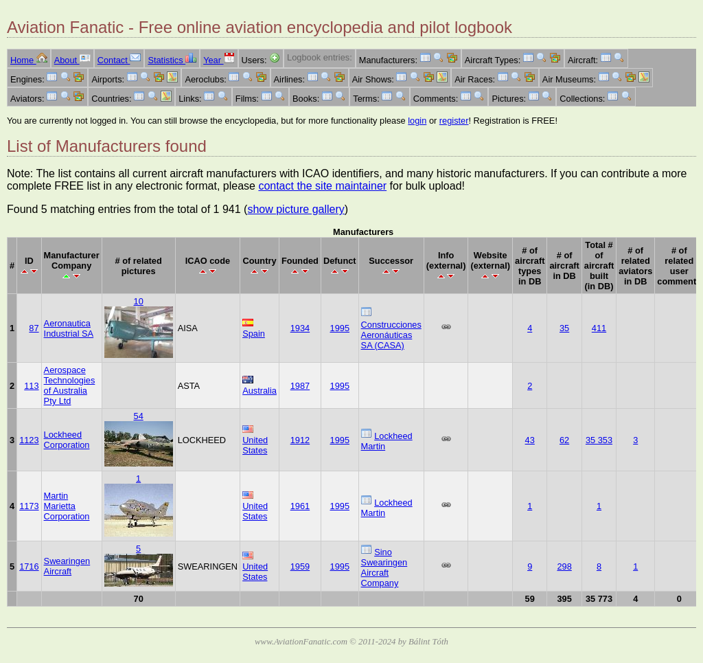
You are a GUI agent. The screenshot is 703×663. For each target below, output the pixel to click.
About (72, 60)
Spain (253, 333)
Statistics (172, 60)
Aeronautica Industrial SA (69, 328)
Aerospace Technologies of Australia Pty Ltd (69, 385)
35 (564, 328)
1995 (339, 328)
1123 (28, 440)
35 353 (599, 440)
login (417, 120)
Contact (119, 60)
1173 (28, 506)
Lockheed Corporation (67, 439)
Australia (259, 390)
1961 (300, 506)
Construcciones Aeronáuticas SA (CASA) (391, 334)
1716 (28, 566)
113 (31, 386)
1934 (300, 328)
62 (564, 440)
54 (138, 416)
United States (255, 445)
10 (138, 301)
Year (218, 60)
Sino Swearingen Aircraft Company (384, 567)
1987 (300, 386)
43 (530, 440)
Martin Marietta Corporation (67, 506)
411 (599, 328)
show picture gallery (295, 209)
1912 (300, 440)
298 (564, 566)
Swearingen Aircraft (67, 566)
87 (33, 328)
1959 (300, 566)
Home (28, 60)
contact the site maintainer (322, 186)
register (454, 120)
